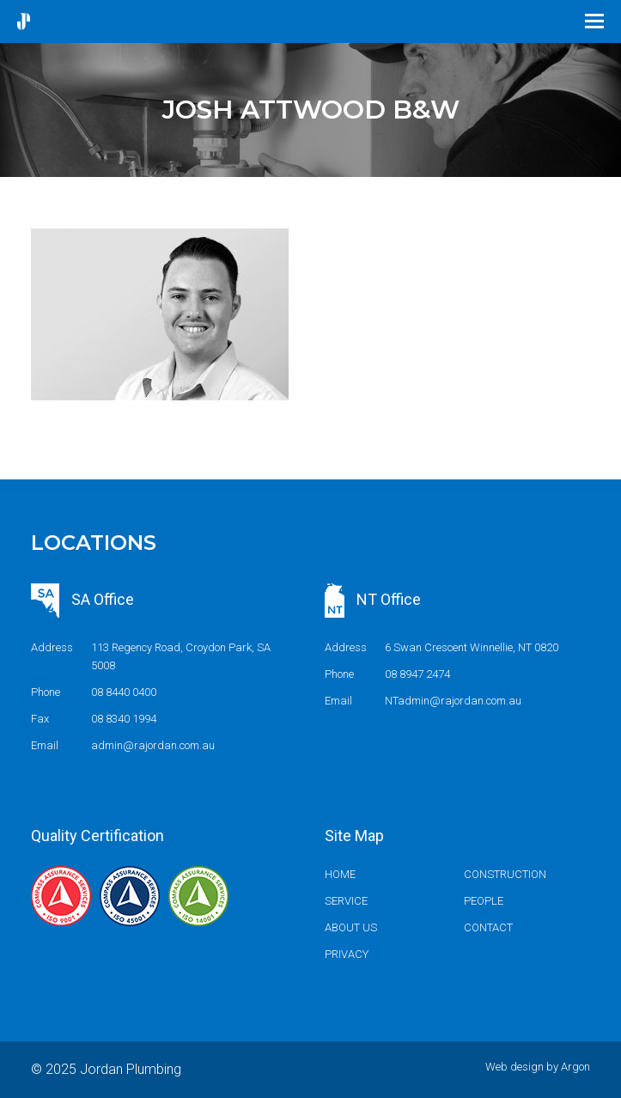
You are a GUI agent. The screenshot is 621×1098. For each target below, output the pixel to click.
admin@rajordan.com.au (153, 745)
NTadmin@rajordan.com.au (453, 700)
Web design (514, 1066)
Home (340, 874)
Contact (488, 927)
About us (351, 927)
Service (346, 900)
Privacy (346, 954)
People (483, 900)
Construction (505, 874)
